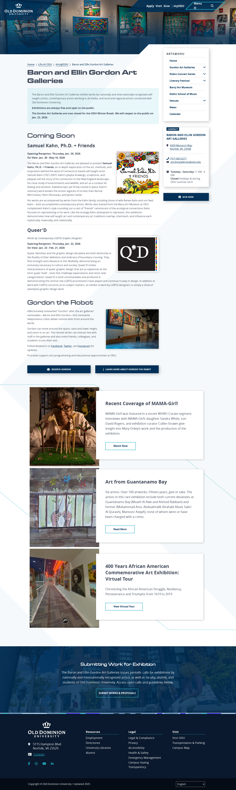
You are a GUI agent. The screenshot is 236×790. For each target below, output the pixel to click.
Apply (150, 6)
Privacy (133, 743)
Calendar (175, 114)
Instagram (84, 346)
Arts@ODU (63, 64)
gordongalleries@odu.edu (186, 162)
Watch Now (120, 446)
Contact (39, 754)
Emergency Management (144, 757)
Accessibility (136, 748)
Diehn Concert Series (182, 74)
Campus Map (181, 748)
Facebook (56, 346)
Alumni (90, 753)
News (173, 107)
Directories (93, 743)
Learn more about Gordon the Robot (128, 369)
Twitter (68, 346)
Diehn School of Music (183, 94)
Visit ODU (178, 738)
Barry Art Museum (181, 87)
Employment (94, 738)
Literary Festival (180, 80)
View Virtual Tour (124, 606)
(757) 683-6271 (178, 158)
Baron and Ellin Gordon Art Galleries (186, 137)
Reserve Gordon (61, 369)
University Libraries (98, 748)
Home (32, 64)
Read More (120, 529)
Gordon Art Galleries (182, 67)
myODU (179, 6)
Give (167, 6)
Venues (174, 100)
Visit (159, 6)
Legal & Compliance (141, 738)
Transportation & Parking (188, 743)
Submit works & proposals (117, 693)
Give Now (188, 196)
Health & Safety (138, 753)
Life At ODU (46, 64)
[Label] (190, 784)
